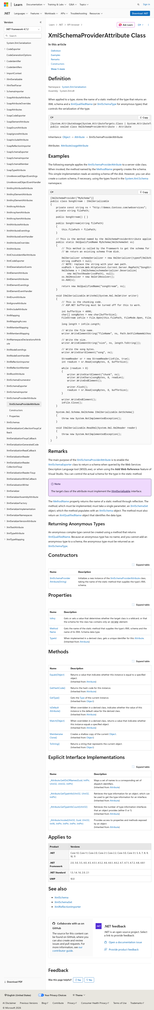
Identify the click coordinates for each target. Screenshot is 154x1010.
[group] (99, 125)
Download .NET (140, 13)
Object (66, 137)
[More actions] (148, 25)
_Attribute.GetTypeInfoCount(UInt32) (68, 806)
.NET (61, 24)
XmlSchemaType (106, 104)
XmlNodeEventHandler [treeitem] (18, 355)
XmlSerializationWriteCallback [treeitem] (22, 478)
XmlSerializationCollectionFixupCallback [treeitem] (24, 430)
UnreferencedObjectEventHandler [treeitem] (24, 182)
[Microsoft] (6, 4)
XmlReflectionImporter (68, 906)
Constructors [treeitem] (16, 410)
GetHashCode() (57, 687)
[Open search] (138, 4)
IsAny (52, 618)
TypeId (53, 638)
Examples (55, 55)
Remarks (55, 59)
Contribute (58, 1003)
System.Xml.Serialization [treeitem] (19, 42)
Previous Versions (29, 1003)
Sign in (146, 4)
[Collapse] (40, 22)
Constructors (57, 63)
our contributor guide (67, 948)
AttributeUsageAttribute (74, 145)
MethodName (104, 169)
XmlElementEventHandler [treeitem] (19, 291)
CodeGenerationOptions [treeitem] (19, 55)
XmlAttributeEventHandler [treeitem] (20, 236)
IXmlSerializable (120, 491)
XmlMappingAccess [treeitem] (17, 321)
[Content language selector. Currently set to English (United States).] (18, 995)
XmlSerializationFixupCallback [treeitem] (21, 438)
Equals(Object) (57, 674)
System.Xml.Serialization (74, 86)
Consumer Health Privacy (94, 1003)
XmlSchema (106, 510)
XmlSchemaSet (139, 506)
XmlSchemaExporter (60, 464)
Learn (52, 24)
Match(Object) (57, 720)
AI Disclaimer (9, 1003)
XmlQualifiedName (82, 104)
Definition (56, 50)
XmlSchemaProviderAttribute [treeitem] (24, 404)
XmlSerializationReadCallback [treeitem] (21, 450)
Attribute (80, 137)
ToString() (55, 743)
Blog (44, 1003)
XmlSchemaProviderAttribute (105, 164)
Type (82, 697)
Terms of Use (119, 1003)
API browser (73, 24)
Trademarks (136, 1003)
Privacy (71, 1003)
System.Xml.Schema (136, 178)
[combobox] (22, 29)
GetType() (54, 697)
